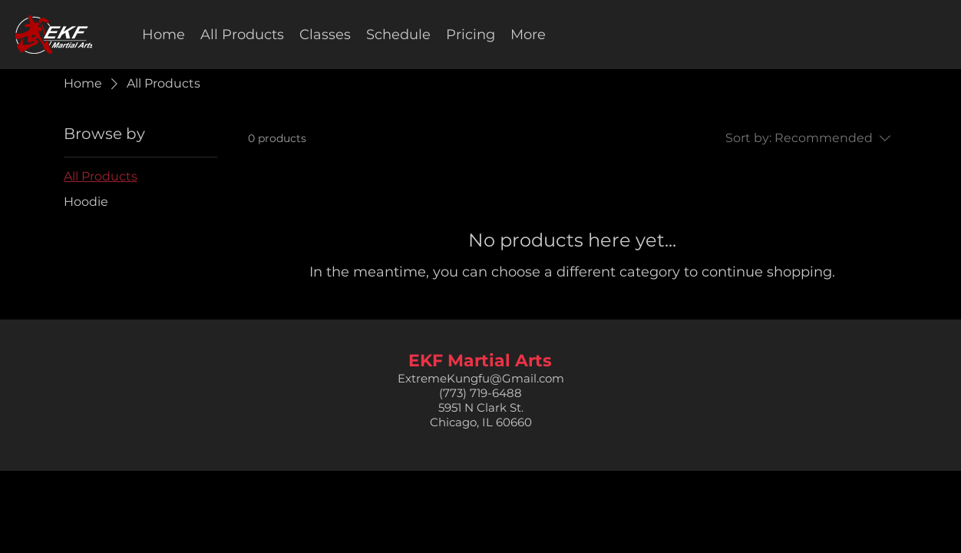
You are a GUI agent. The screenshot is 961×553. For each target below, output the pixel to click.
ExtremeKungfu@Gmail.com (481, 378)
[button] (325, 34)
